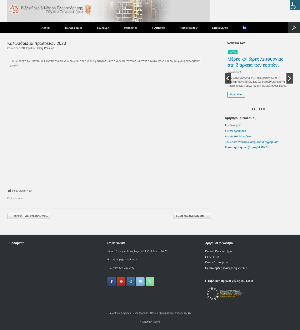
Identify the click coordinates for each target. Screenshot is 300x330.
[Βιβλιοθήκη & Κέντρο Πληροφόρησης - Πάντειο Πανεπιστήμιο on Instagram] (130, 281)
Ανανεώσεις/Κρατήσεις (238, 136)
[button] (294, 27)
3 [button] (260, 109)
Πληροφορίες (73, 27)
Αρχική (46, 27)
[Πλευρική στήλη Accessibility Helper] (295, 5)
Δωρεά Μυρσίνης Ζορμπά (192, 216)
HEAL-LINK (212, 257)
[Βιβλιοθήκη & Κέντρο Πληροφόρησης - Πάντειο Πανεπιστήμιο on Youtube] (121, 281)
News (20, 198)
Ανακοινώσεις (189, 27)
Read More (236, 94)
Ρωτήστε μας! (233, 125)
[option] (259, 75)
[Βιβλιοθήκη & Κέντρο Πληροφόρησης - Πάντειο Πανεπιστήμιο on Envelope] (140, 281)
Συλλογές (103, 27)
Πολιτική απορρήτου (217, 262)
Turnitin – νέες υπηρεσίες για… (29, 216)
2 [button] (257, 109)
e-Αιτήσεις (158, 27)
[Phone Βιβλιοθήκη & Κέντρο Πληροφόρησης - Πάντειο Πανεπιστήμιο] (150, 281)
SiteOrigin (147, 322)
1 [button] (253, 109)
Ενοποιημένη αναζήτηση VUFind (226, 268)
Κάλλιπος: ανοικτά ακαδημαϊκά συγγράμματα (252, 142)
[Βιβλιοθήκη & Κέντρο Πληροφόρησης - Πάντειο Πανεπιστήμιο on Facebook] (111, 281)
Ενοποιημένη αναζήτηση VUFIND (246, 147)
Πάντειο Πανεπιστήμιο (218, 251)
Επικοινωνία (220, 27)
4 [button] (264, 109)
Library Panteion (45, 48)
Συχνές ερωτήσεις (235, 130)
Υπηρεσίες (130, 27)
